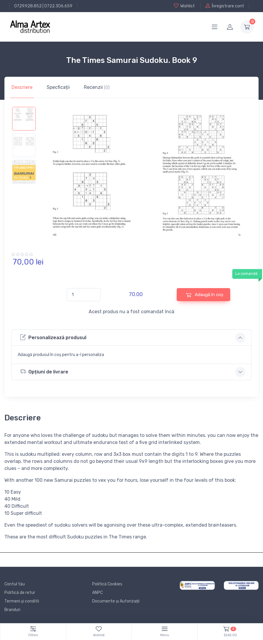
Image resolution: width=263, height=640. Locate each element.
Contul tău (14, 584)
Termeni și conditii (21, 601)
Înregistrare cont (224, 6)
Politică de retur (19, 592)
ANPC (97, 592)
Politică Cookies (107, 584)
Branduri (12, 609)
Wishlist (184, 6)
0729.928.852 (28, 6)
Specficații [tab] (58, 87)
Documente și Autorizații (115, 601)
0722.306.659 (58, 6)
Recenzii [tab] (97, 87)
